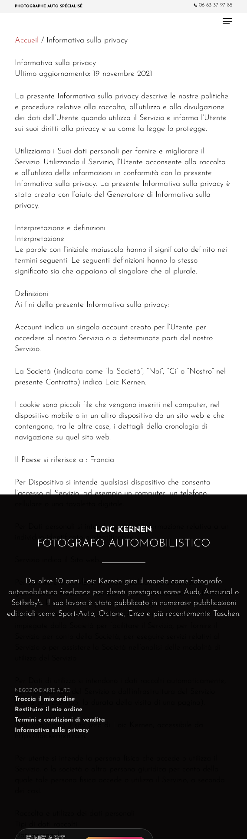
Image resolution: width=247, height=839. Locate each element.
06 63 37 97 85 (212, 5)
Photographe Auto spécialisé (48, 6)
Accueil (27, 40)
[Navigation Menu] (227, 21)
